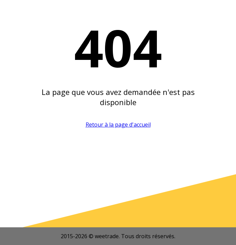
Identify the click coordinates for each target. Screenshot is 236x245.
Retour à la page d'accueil (118, 124)
